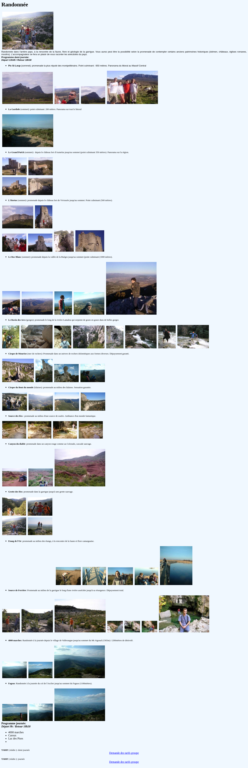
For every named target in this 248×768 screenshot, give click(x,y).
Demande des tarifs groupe (124, 752)
